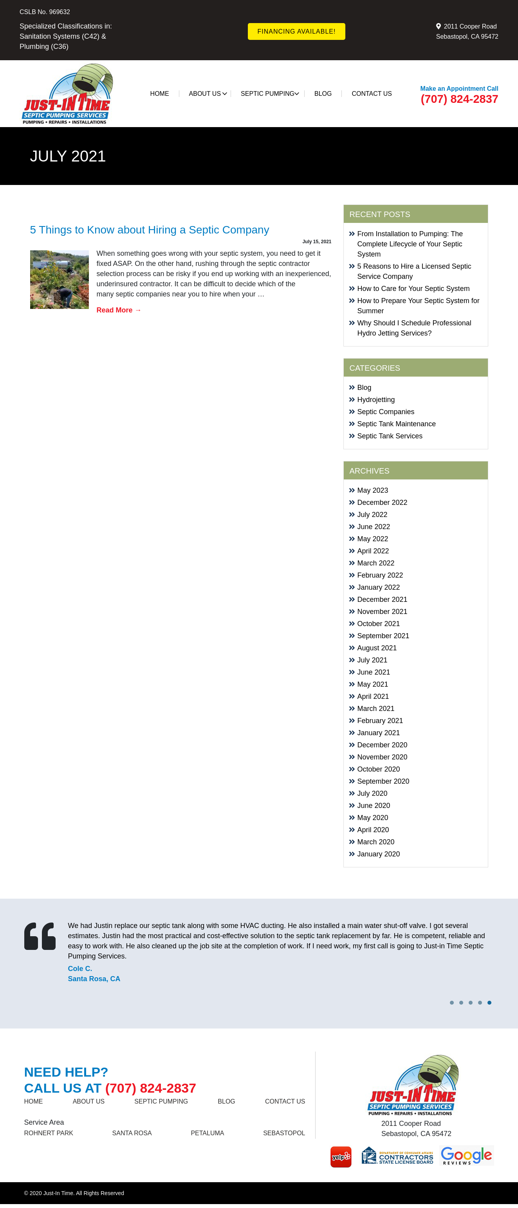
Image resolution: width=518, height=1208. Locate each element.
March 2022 (376, 563)
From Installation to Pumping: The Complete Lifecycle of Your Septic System (410, 244)
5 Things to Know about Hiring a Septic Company (149, 230)
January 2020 (378, 854)
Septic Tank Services (390, 436)
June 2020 (373, 806)
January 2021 (378, 733)
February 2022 (380, 575)
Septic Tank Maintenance (396, 424)
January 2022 (378, 587)
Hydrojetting (376, 400)
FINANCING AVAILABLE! (297, 31)
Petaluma (207, 1133)
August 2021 (377, 648)
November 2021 (382, 612)
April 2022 (373, 551)
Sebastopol (284, 1133)
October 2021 (378, 624)
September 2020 (383, 781)
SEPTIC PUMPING (270, 93)
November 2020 (382, 757)
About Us (208, 93)
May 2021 (372, 684)
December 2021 (382, 599)
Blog (323, 93)
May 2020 (372, 818)
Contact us (372, 93)
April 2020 (373, 830)
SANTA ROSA (132, 1133)
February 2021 (380, 721)
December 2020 (382, 745)
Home (159, 93)
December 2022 (382, 502)
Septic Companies (386, 412)
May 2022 (372, 539)
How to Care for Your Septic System (413, 289)
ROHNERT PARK (48, 1133)
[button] (489, 1003)
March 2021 (376, 709)
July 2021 (372, 660)
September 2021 (383, 636)
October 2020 (378, 769)
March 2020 (376, 842)
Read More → (119, 310)
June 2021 (373, 672)
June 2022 (373, 527)
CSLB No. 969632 (45, 12)
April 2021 (373, 696)
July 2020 (372, 793)
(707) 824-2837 (459, 99)
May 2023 (372, 490)
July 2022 (372, 515)
